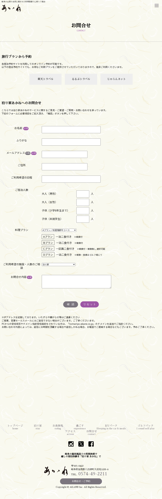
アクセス (70, 435)
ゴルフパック (145, 430)
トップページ (15, 430)
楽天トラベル (45, 79)
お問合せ (91, 435)
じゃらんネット (116, 79)
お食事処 (57, 430)
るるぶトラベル (81, 79)
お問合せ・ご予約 (81, 483)
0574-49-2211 (92, 476)
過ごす (80, 430)
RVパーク (111, 430)
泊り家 (38, 430)
